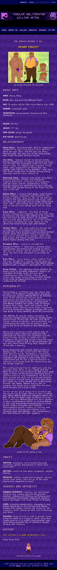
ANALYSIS (33, 30)
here (18, 566)
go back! (37, 556)
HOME (4, 30)
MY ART (51, 30)
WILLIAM (23, 30)
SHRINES (43, 30)
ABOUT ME (13, 30)
